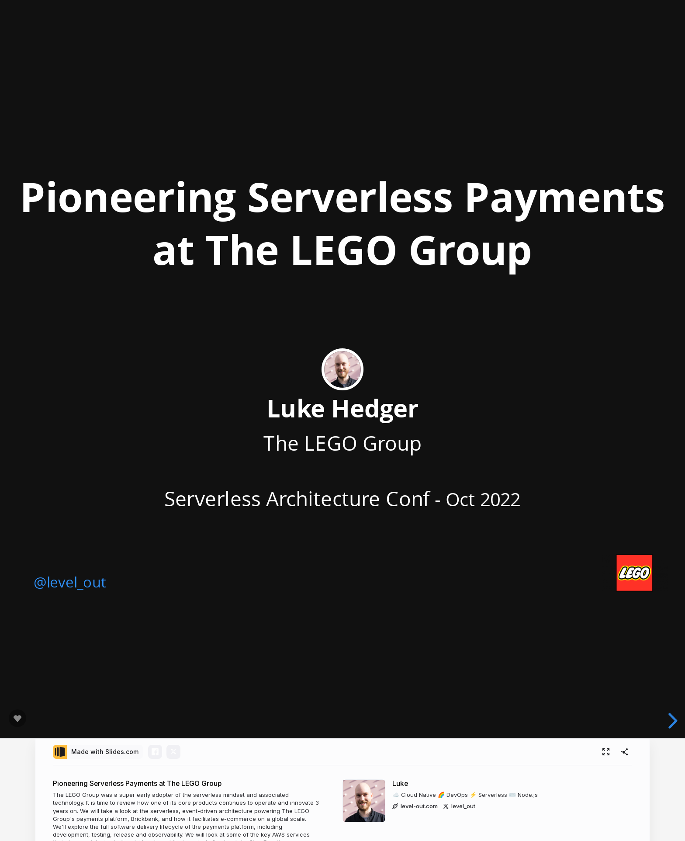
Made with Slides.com (104, 751)
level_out (459, 806)
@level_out (69, 582)
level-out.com (415, 806)
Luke (400, 783)
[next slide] (671, 721)
